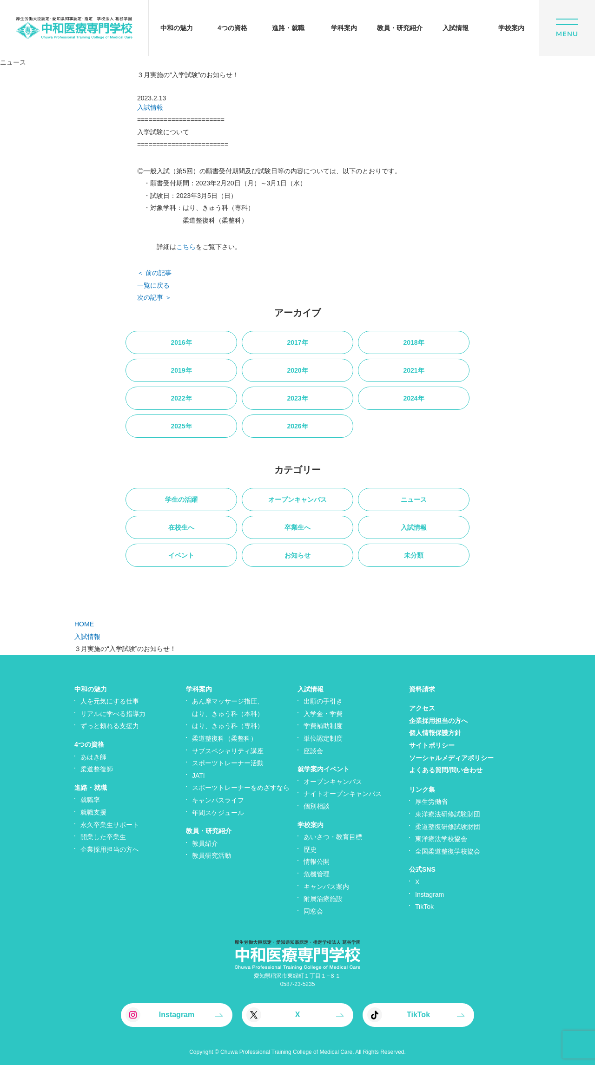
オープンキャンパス (297, 499)
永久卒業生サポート (109, 824)
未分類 (413, 555)
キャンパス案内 (326, 886)
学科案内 (199, 689)
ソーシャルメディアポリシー (451, 758)
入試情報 (150, 107)
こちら (186, 246)
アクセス (422, 708)
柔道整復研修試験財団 (447, 826)
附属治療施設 (323, 898)
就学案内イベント (324, 769)
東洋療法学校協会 (441, 838)
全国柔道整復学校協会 (447, 851)
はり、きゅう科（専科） (228, 726)
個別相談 (317, 806)
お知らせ (297, 555)
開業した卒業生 (103, 837)
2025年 (181, 426)
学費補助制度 (323, 726)
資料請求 (422, 689)
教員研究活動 (211, 855)
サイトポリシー (432, 745)
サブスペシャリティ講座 (228, 751)
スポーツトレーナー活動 (228, 763)
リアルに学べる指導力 (112, 713)
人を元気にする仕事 (109, 701)
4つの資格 (89, 744)
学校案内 (311, 824)
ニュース (414, 499)
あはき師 (93, 757)
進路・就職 (90, 787)
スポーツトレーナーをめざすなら (241, 787)
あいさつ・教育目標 (333, 837)
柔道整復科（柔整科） (224, 738)
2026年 (297, 426)
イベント (181, 555)
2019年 (181, 370)
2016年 (181, 342)
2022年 (181, 398)
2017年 (297, 342)
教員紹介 (205, 843)
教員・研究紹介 (208, 831)
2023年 (297, 398)
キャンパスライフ (218, 800)
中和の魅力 (90, 689)
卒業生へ (297, 527)
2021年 (413, 370)
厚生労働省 (431, 801)
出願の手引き (323, 701)
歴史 (310, 849)
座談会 (313, 751)
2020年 (297, 370)
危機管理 (317, 874)
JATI (198, 775)
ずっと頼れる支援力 (109, 726)
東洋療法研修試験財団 (447, 814)
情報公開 (317, 861)
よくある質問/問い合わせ (446, 770)
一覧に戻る (153, 285)
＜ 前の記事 (154, 272)
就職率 (90, 799)
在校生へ (181, 527)
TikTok (424, 906)
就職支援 (93, 812)
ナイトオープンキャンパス (343, 793)
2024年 (413, 398)
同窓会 (313, 911)
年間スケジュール (218, 812)
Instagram (429, 894)
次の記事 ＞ (154, 297)
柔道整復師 (96, 769)
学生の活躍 (181, 499)
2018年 (413, 342)
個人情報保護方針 (435, 732)
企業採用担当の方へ (109, 849)
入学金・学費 (323, 713)
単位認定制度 (323, 738)
